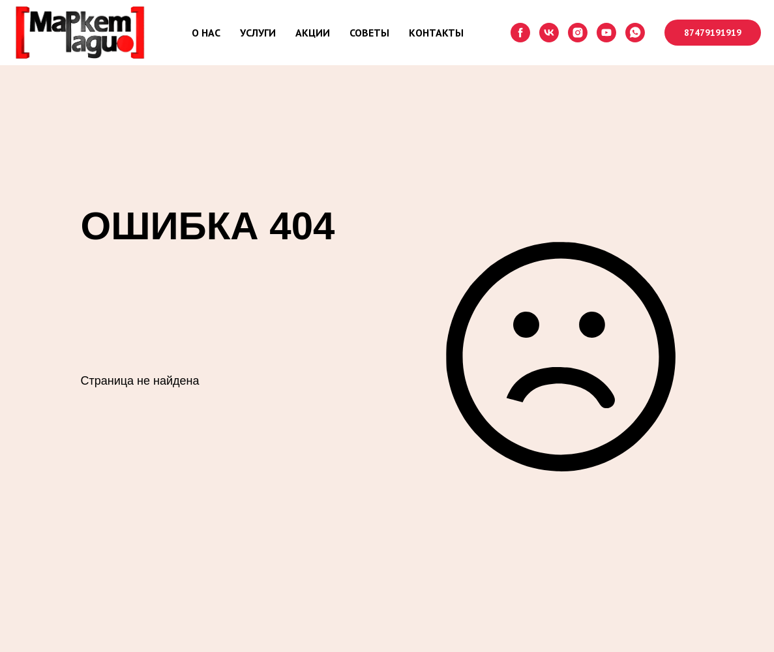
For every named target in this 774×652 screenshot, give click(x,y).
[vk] (549, 32)
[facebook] (520, 32)
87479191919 (712, 32)
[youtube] (606, 32)
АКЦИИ (312, 32)
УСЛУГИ (258, 32)
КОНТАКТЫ (436, 32)
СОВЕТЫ (369, 32)
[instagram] (578, 32)
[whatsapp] (635, 32)
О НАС (206, 32)
